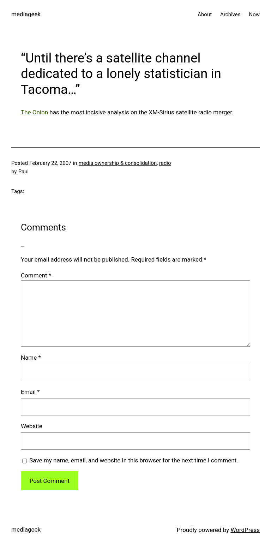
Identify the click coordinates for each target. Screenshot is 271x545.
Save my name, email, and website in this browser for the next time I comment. (133, 460)
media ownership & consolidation (118, 163)
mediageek (26, 14)
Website (31, 426)
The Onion (34, 112)
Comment (36, 275)
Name (31, 357)
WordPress (245, 529)
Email (30, 391)
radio (165, 163)
